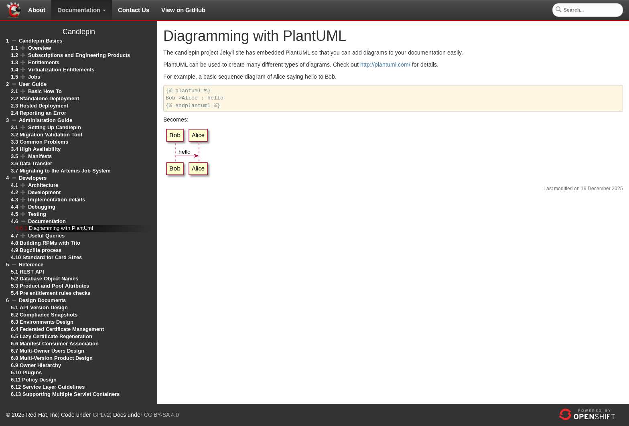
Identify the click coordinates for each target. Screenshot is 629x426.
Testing (37, 214)
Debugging (41, 206)
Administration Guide (45, 120)
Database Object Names (49, 278)
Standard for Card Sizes (52, 257)
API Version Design (44, 307)
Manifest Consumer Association (59, 343)
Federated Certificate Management (62, 329)
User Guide (33, 84)
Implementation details (56, 199)
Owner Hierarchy (40, 365)
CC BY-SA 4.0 (161, 415)
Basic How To (45, 91)
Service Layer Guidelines (53, 386)
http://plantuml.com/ (385, 65)
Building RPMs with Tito (50, 242)
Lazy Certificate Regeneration (56, 336)
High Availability (40, 149)
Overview (39, 48)
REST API (32, 271)
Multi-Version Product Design (56, 358)
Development (44, 192)
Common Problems (44, 141)
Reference (31, 264)
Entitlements (43, 62)
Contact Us (133, 10)
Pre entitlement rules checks (55, 293)
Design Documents (42, 300)
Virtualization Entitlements (61, 69)
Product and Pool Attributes (54, 285)
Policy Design (39, 379)
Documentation (81, 10)
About (36, 10)
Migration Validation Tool (51, 134)
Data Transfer (36, 163)
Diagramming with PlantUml (61, 228)
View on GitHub (183, 10)
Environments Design (46, 321)
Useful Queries (46, 235)
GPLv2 (101, 415)
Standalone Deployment (49, 98)
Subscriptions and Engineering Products (79, 55)
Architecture (43, 185)
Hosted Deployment (44, 105)
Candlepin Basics (40, 40)
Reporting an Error (43, 113)
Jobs (34, 76)
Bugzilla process (40, 250)
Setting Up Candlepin (54, 127)
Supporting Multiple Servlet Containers (71, 394)
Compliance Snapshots (48, 314)
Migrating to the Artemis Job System (65, 170)
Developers (33, 177)
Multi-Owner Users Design (52, 350)
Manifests (40, 156)
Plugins (32, 372)
